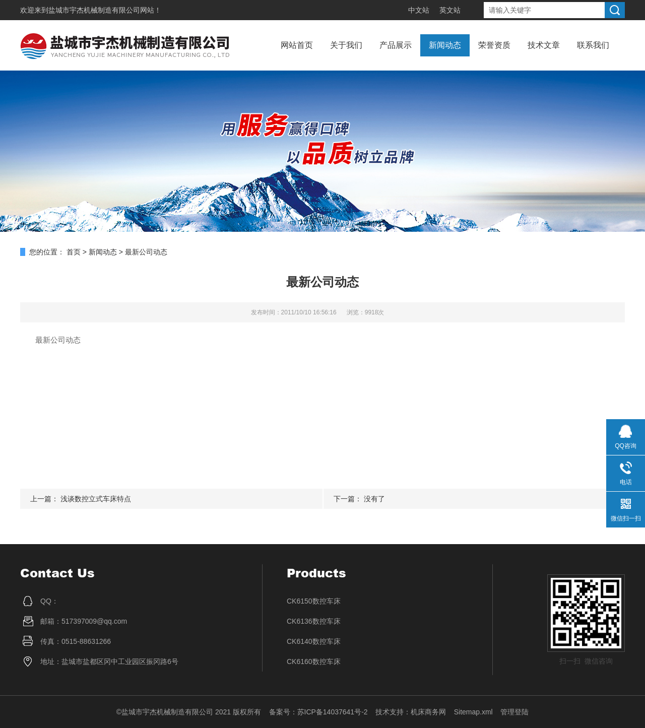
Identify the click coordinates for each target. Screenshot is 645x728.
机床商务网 (428, 712)
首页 (74, 252)
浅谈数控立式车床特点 (95, 499)
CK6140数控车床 (314, 641)
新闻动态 (445, 45)
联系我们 (593, 45)
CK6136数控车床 (314, 621)
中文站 (418, 10)
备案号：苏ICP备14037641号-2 (318, 712)
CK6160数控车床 (314, 661)
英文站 (450, 10)
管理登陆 (514, 712)
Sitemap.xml (473, 712)
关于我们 (346, 45)
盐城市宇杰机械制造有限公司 (94, 10)
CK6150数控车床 (314, 601)
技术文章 (544, 45)
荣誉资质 (494, 45)
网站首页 (297, 45)
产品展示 (395, 45)
